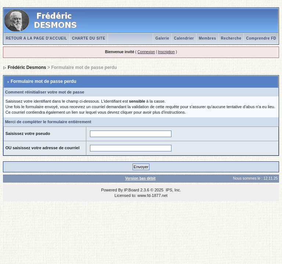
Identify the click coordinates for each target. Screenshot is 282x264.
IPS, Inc (173, 190)
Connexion (146, 52)
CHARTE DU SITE (88, 38)
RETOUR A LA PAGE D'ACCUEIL (36, 38)
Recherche (231, 38)
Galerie (162, 38)
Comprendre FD (261, 38)
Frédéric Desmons (27, 67)
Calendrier (184, 38)
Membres (207, 38)
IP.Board (131, 190)
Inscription (166, 52)
